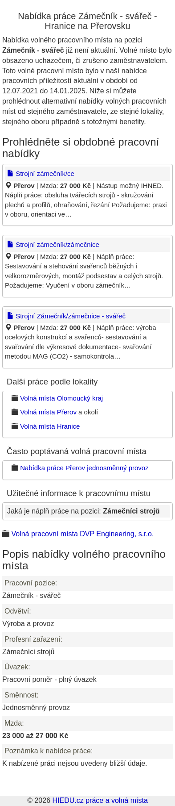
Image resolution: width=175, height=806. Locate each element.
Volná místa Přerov (48, 412)
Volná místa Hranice (50, 426)
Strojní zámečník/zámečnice (53, 244)
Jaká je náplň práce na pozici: (83, 511)
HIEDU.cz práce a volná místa (99, 800)
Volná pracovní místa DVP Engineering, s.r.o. (82, 534)
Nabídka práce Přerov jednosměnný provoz (84, 468)
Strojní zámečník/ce (40, 173)
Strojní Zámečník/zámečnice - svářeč (66, 316)
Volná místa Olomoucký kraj (61, 398)
